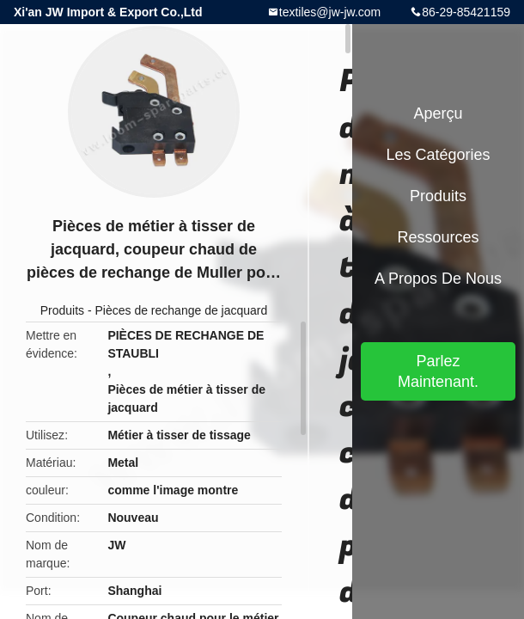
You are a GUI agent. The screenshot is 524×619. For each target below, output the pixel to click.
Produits (62, 310)
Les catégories (438, 154)
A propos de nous (438, 278)
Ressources (437, 237)
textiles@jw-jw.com (330, 12)
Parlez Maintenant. (438, 371)
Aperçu (437, 113)
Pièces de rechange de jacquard (181, 310)
